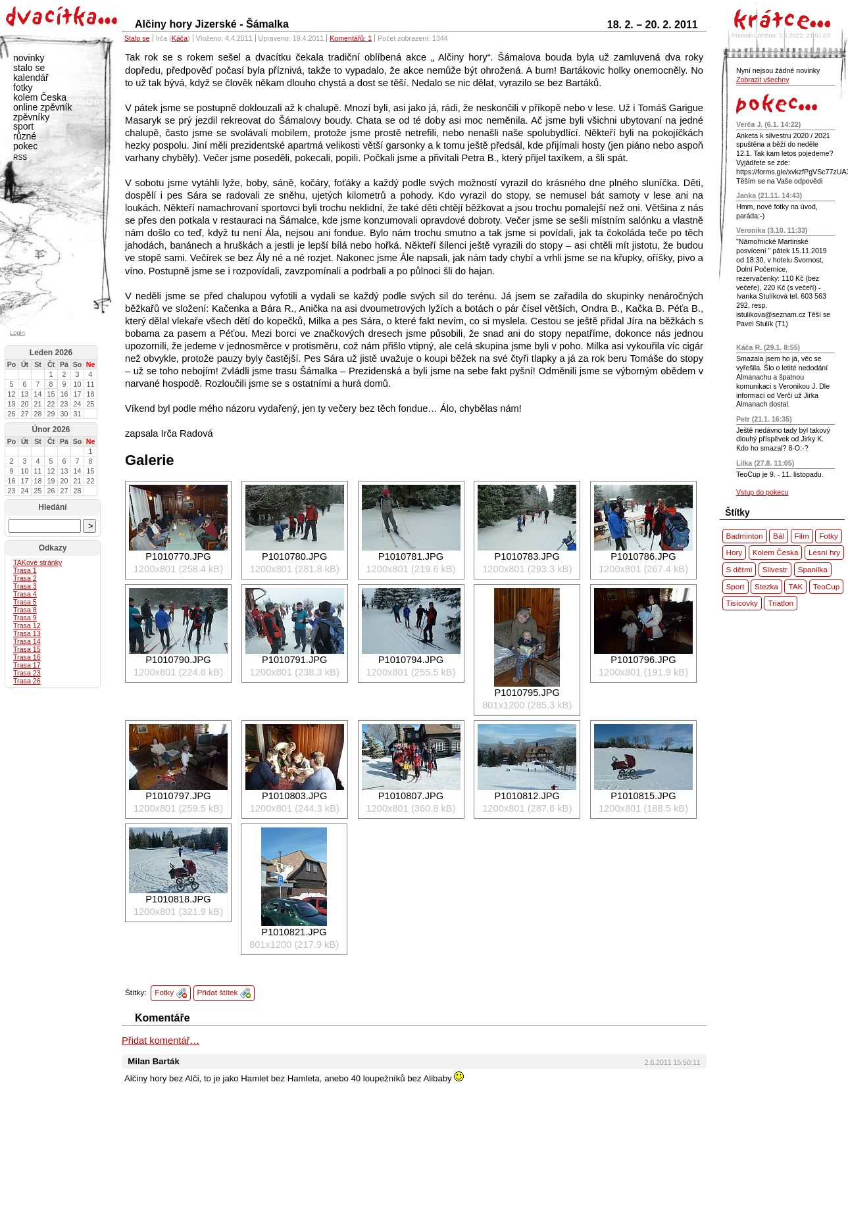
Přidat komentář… (160, 1040)
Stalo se (137, 38)
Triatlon (780, 603)
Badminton (744, 535)
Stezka (766, 586)
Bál (778, 535)
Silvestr (774, 569)
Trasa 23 (27, 673)
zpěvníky (31, 117)
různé (24, 136)
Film (802, 535)
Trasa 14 (27, 641)
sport (23, 126)
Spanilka (813, 569)
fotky (23, 87)
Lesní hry (824, 552)
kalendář (31, 77)
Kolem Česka (776, 552)
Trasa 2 (25, 578)
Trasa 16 (27, 657)
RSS (20, 157)
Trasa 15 (27, 649)
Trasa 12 (27, 625)
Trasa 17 (27, 665)
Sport (735, 586)
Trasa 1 (25, 570)
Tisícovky (742, 603)
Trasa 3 (25, 586)
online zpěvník (42, 107)
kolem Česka (39, 97)
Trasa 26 (27, 681)
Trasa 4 (25, 594)
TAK (795, 586)
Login (17, 333)
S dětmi (739, 569)
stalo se (29, 67)
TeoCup (826, 586)
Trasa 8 (25, 610)
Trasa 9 (25, 618)
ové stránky (37, 562)
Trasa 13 (27, 633)
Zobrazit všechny (762, 80)
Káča (179, 38)
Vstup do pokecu (762, 492)
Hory (734, 552)
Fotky (164, 992)
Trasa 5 (25, 602)
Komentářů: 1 (351, 38)
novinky (28, 58)
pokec (25, 146)
